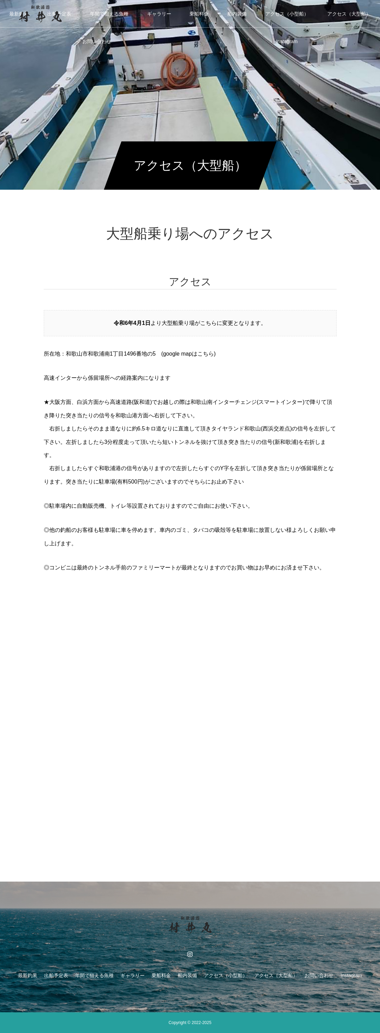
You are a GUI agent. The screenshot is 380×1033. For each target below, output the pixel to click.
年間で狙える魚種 (109, 14)
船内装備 (237, 14)
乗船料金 (199, 14)
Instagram (287, 41)
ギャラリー (159, 14)
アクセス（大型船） (349, 14)
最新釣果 (27, 975)
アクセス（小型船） (287, 14)
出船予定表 (56, 975)
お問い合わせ (96, 41)
